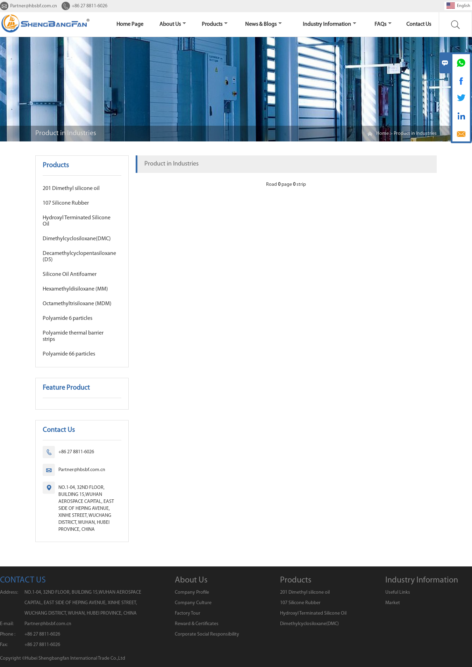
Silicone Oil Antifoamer (69, 274)
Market (392, 603)
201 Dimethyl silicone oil (71, 188)
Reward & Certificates (197, 623)
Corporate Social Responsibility (207, 634)
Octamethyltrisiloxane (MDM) (77, 304)
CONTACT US (23, 580)
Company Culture (193, 603)
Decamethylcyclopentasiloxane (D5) (79, 257)
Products (215, 24)
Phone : (7, 634)
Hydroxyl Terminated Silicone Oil (76, 221)
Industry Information (329, 24)
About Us (172, 24)
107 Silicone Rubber (66, 203)
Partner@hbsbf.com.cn (33, 6)
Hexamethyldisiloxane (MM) (75, 289)
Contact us (418, 24)
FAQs (383, 24)
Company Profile (192, 592)
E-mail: (7, 623)
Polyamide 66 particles (69, 354)
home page (129, 24)
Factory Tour (187, 613)
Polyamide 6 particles (67, 318)
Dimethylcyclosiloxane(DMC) (77, 239)
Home (382, 133)
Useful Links (397, 592)
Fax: (4, 644)
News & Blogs (263, 24)
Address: (9, 592)
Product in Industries (415, 133)
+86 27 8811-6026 (89, 6)
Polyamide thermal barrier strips (73, 336)
